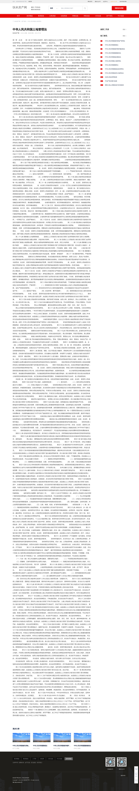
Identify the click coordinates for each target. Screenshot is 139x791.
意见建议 (33, 762)
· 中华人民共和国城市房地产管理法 (114, 41)
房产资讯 (109, 16)
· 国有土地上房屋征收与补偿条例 (114, 85)
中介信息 (120, 16)
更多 (124, 29)
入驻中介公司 (113, 1)
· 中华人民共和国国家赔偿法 (112, 53)
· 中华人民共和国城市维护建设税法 (114, 49)
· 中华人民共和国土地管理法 (112, 61)
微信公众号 (98, 1)
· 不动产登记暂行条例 (110, 81)
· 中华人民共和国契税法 (111, 45)
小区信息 (98, 16)
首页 (18, 16)
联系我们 (39, 762)
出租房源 (64, 16)
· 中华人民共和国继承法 (111, 65)
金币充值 (27, 762)
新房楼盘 (29, 16)
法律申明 (15, 762)
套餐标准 (21, 762)
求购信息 (75, 16)
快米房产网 (20, 7)
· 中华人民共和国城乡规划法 (112, 57)
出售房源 (52, 16)
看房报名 (41, 16)
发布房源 (68, 758)
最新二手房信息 (35, 7)
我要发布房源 (119, 8)
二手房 (34, 758)
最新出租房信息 (35, 9)
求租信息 (86, 16)
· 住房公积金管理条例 (110, 77)
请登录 (30, 1)
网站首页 (90, 1)
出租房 (42, 758)
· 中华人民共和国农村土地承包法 (114, 73)
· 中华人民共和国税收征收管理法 (114, 69)
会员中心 (105, 1)
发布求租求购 (123, 1)
